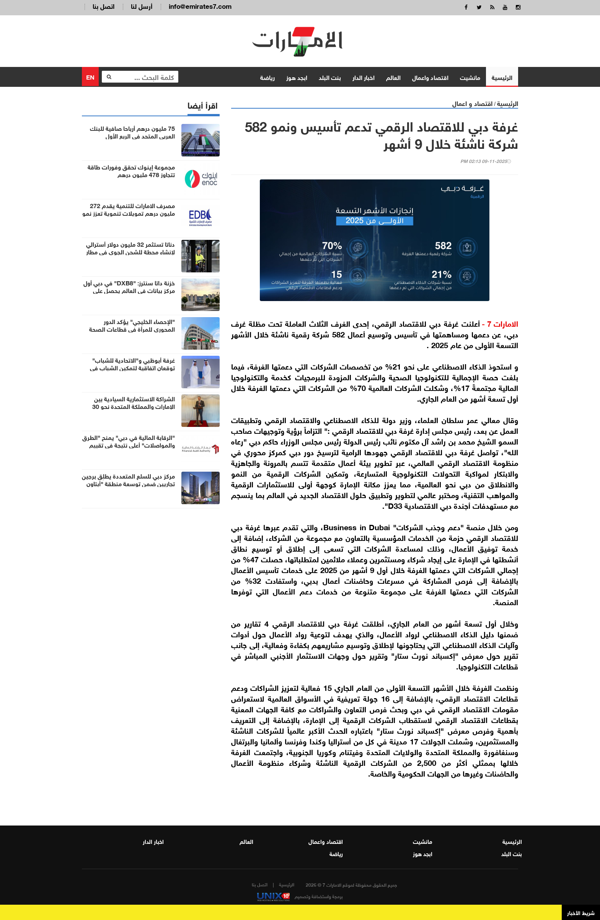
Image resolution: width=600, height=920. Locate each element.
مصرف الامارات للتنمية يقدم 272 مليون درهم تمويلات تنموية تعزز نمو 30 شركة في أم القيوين (128, 212)
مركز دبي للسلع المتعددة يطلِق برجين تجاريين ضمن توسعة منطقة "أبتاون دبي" (128, 483)
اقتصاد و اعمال (472, 102)
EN (90, 76)
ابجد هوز (296, 76)
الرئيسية (502, 76)
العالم (393, 76)
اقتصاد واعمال (430, 76)
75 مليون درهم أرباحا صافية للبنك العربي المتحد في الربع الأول (132, 131)
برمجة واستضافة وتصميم (300, 896)
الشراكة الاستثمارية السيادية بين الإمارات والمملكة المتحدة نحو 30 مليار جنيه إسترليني (133, 405)
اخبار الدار (363, 76)
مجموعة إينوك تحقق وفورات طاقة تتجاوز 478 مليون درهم (131, 170)
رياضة (267, 76)
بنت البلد (330, 76)
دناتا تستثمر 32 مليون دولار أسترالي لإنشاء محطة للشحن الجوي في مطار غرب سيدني (130, 251)
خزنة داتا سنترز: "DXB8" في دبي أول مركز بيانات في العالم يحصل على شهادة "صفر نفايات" (129, 289)
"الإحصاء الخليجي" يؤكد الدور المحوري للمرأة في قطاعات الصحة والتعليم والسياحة (132, 328)
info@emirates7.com (200, 5)
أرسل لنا (141, 5)
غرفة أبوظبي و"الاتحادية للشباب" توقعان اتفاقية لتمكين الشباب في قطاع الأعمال (132, 367)
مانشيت (470, 76)
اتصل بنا (103, 5)
